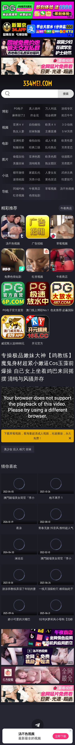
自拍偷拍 (34, 124)
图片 (5, 159)
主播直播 (50, 131)
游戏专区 (67, 108)
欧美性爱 (67, 140)
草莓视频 (50, 188)
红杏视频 (18, 195)
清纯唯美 (34, 163)
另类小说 (34, 179)
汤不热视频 (67, 188)
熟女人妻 (18, 131)
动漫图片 (67, 156)
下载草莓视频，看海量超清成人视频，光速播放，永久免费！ (38, 436)
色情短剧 (34, 195)
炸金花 (34, 115)
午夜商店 (34, 188)
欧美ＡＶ (50, 124)
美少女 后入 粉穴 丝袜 (17, 449)
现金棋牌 (50, 115)
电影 (5, 143)
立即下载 (60, 736)
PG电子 (18, 108)
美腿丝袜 (18, 163)
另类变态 (67, 147)
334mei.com (37, 83)
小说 (5, 175)
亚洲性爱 (18, 140)
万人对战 (50, 108)
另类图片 (67, 163)
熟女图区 (50, 163)
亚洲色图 (34, 156)
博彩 (5, 111)
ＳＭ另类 (67, 131)
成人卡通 (50, 140)
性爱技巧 (67, 179)
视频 (5, 127)
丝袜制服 (34, 131)
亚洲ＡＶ (18, 124)
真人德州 (34, 108)
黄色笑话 (50, 179)
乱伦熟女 (50, 147)
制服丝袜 (18, 147)
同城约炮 (18, 188)
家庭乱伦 (34, 172)
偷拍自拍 (34, 140)
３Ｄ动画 (67, 124)
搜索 (66, 94)
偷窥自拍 (18, 156)
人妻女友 (50, 172)
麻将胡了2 (18, 115)
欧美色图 (50, 156)
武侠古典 (67, 172)
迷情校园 (18, 179)
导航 (5, 191)
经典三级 (34, 147)
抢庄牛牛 (67, 115)
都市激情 (18, 172)
